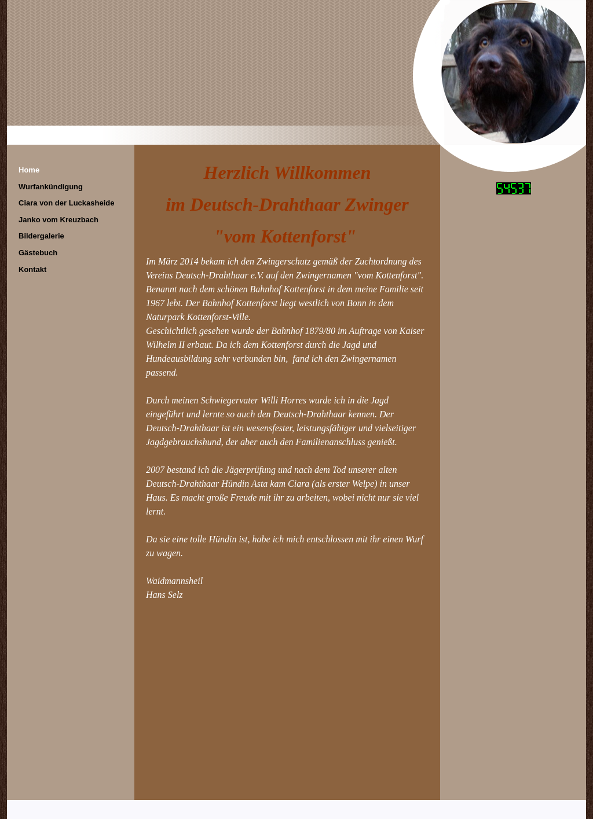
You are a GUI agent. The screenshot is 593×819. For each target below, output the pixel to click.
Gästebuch (38, 252)
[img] (296, 72)
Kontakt (32, 269)
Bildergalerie (41, 236)
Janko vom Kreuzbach (58, 219)
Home (29, 170)
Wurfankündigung (51, 186)
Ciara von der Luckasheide (66, 203)
